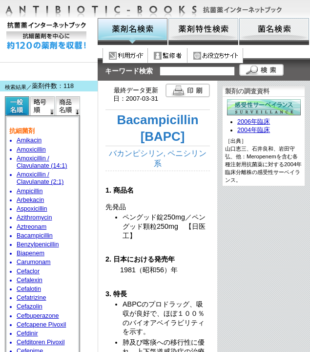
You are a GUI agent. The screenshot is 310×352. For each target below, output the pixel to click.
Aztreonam (31, 226)
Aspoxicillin (32, 208)
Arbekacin (30, 200)
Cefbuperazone (38, 315)
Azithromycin (34, 217)
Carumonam (34, 262)
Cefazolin (29, 306)
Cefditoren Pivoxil (40, 342)
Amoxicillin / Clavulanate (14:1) (42, 162)
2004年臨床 (253, 130)
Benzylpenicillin (38, 244)
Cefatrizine (31, 297)
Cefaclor (28, 271)
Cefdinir (27, 333)
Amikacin (29, 140)
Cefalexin (29, 280)
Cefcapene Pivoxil (41, 324)
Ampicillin (29, 191)
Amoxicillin (31, 149)
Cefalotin (29, 289)
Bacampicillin (35, 235)
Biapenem (30, 253)
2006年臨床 (253, 121)
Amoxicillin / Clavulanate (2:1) (40, 178)
